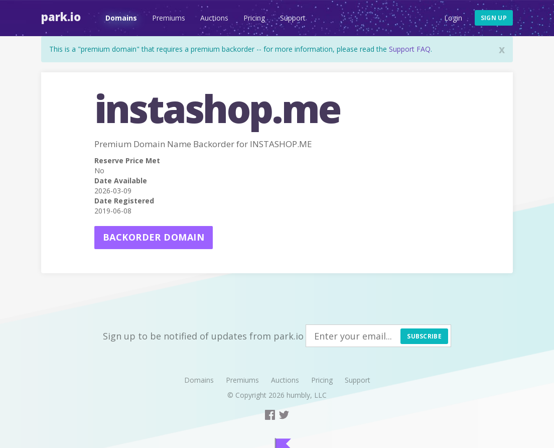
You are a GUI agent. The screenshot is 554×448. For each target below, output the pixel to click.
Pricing (254, 18)
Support (293, 18)
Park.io (61, 16)
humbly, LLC (307, 395)
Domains (121, 18)
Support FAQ (410, 49)
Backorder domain (153, 237)
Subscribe (424, 336)
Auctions (214, 18)
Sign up (494, 18)
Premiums (168, 18)
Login (453, 18)
